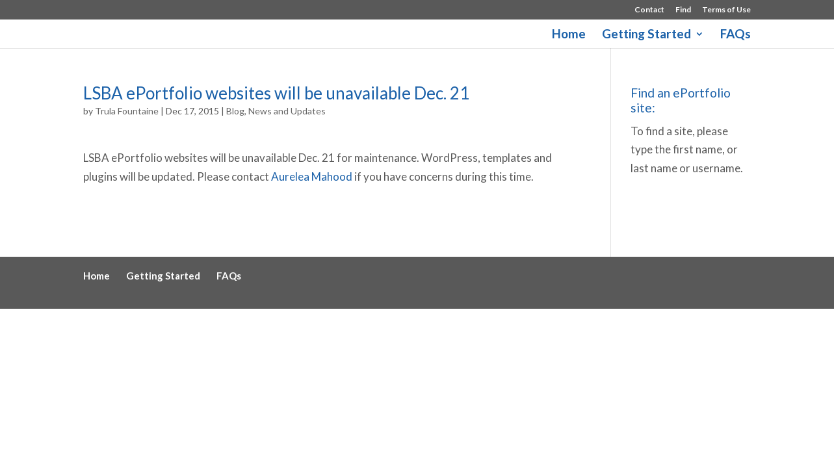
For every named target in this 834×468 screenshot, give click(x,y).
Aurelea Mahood (311, 176)
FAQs (735, 35)
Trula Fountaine (127, 110)
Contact (649, 10)
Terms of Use (726, 10)
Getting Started (646, 35)
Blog (235, 110)
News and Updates (287, 110)
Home (569, 35)
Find (683, 10)
